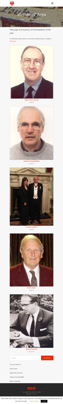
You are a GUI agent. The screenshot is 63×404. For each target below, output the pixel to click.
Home (22, 19)
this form (13, 41)
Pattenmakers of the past (34, 19)
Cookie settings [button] (34, 401)
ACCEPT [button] (44, 401)
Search (47, 358)
